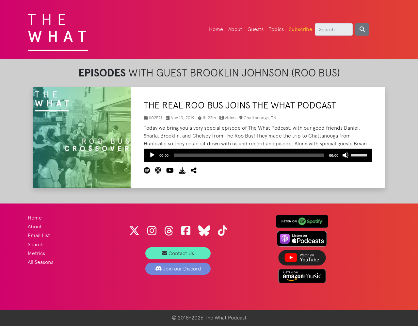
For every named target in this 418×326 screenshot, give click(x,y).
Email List (39, 235)
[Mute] (345, 155)
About (235, 29)
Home (216, 29)
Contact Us (178, 253)
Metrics (36, 253)
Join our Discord (178, 269)
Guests (256, 29)
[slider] (249, 155)
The (59, 26)
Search (35, 244)
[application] (258, 155)
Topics (276, 29)
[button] (191, 171)
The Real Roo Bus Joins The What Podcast (240, 105)
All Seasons (40, 262)
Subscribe (300, 29)
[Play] (152, 155)
